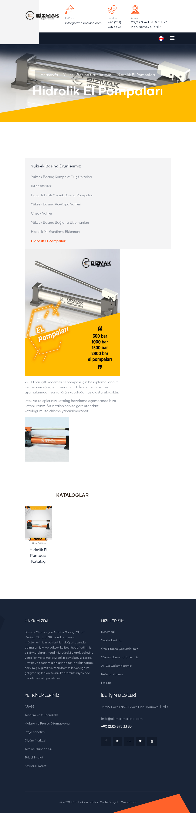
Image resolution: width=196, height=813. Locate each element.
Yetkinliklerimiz (110, 640)
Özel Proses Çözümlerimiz (118, 648)
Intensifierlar (41, 186)
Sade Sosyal (109, 802)
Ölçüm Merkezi (33, 740)
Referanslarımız (110, 674)
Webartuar (129, 802)
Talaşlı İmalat (32, 757)
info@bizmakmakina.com (83, 23)
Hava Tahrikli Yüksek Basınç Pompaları (62, 195)
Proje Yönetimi (33, 732)
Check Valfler (41, 213)
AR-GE (28, 706)
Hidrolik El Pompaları (136, 75)
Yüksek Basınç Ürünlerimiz (87, 75)
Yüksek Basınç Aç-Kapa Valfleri (56, 204)
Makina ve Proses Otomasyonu (46, 723)
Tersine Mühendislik (37, 749)
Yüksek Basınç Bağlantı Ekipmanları (60, 222)
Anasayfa (49, 75)
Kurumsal (106, 631)
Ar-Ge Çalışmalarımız (115, 665)
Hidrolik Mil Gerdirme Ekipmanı (55, 231)
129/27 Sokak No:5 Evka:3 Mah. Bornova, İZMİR (149, 24)
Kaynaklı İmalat (34, 766)
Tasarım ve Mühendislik (40, 715)
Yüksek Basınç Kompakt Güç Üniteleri (61, 177)
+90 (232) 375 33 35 (114, 24)
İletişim (104, 682)
